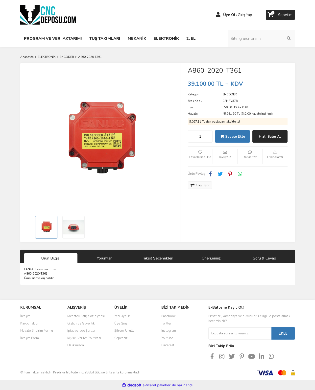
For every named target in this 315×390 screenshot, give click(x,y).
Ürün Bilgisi (50, 258)
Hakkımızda (75, 345)
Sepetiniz (120, 338)
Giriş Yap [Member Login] (245, 14)
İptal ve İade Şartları (81, 330)
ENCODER (229, 94)
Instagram (168, 330)
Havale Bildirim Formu (36, 330)
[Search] (261, 38)
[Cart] (280, 15)
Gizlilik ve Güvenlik (81, 323)
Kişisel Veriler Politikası (84, 338)
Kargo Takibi (29, 323)
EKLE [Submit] (283, 333)
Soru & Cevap (264, 258)
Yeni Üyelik (122, 316)
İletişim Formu (30, 338)
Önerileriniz (211, 258)
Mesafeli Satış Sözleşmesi (86, 316)
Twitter (166, 323)
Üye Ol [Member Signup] (229, 14)
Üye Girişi (121, 323)
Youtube (167, 338)
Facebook (168, 316)
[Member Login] (218, 15)
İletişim (25, 316)
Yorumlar (104, 258)
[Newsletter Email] (239, 333)
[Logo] (48, 15)
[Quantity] (200, 136)
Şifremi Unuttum (125, 330)
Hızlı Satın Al (270, 136)
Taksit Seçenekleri (157, 258)
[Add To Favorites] (200, 156)
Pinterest (167, 345)
